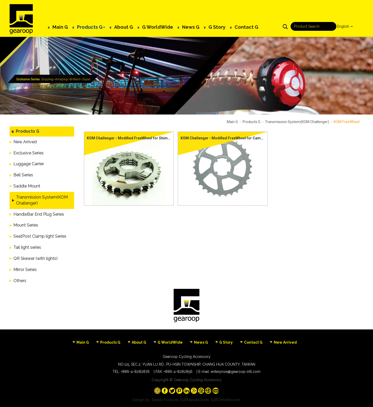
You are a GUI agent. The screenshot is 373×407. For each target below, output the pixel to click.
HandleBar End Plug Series (38, 214)
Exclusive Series (28, 152)
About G (123, 27)
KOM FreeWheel (347, 122)
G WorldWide (157, 27)
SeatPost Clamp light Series (39, 236)
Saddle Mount (26, 186)
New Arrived (25, 141)
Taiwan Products (165, 400)
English (343, 26)
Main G (60, 27)
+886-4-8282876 (135, 372)
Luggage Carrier (28, 163)
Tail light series (27, 247)
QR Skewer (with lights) (35, 258)
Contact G (246, 27)
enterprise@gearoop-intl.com (235, 372)
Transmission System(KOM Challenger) (42, 200)
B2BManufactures (194, 400)
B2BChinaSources (225, 400)
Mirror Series (25, 269)
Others (19, 280)
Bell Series (23, 174)
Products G (91, 27)
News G (190, 27)
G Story (217, 27)
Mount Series (25, 225)
